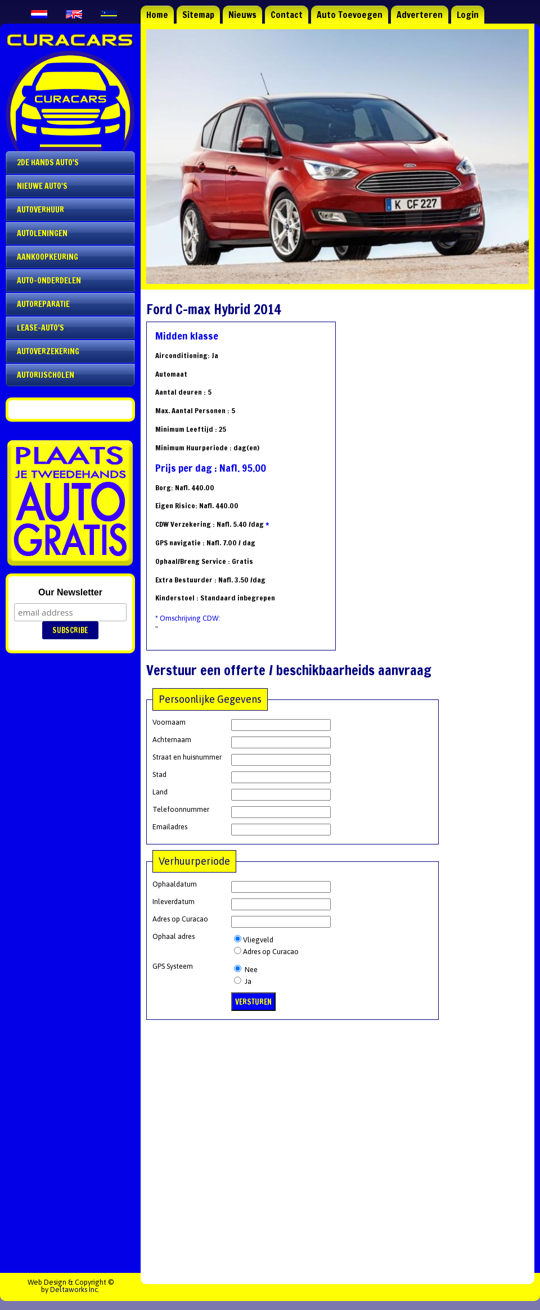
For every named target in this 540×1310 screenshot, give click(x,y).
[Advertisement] (337, 1144)
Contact (287, 14)
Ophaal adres (173, 936)
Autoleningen (42, 233)
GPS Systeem (172, 966)
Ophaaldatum (174, 884)
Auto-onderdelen (49, 280)
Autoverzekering (48, 351)
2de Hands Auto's (48, 162)
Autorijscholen (45, 375)
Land (160, 792)
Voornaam (169, 722)
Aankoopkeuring (47, 257)
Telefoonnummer (180, 809)
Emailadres (169, 827)
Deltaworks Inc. (75, 1289)
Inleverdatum (173, 901)
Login (468, 14)
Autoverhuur (40, 209)
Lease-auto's (40, 327)
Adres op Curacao (180, 919)
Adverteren (420, 14)
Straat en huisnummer (187, 757)
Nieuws (242, 14)
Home (157, 14)
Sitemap (198, 14)
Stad (159, 774)
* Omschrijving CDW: (187, 618)
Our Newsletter (70, 592)
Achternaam (171, 739)
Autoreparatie (43, 304)
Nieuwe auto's (42, 186)
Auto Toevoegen (349, 14)
